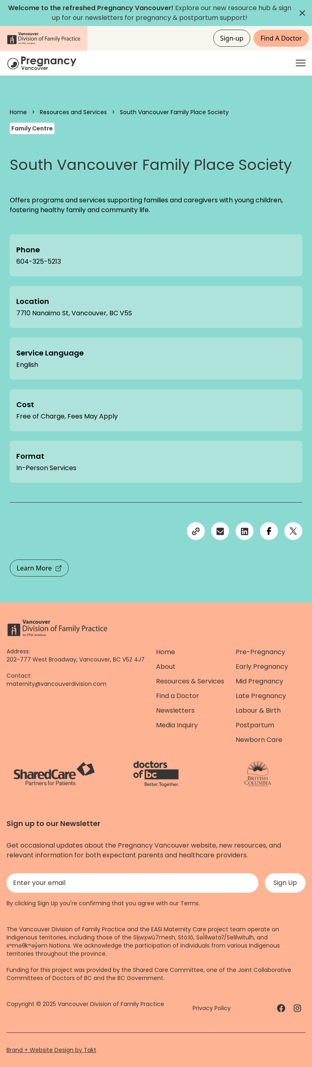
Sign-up (232, 38)
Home (18, 112)
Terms (189, 903)
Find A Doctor (281, 38)
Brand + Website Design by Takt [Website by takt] (51, 1050)
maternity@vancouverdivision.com (56, 684)
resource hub (249, 8)
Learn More (39, 568)
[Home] (43, 63)
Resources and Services (73, 112)
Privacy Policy (212, 1008)
